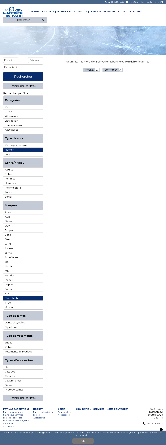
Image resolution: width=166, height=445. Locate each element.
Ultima (9, 307)
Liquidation (92, 11)
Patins (8, 107)
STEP (8, 293)
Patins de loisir (65, 412)
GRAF (8, 244)
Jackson (9, 248)
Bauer (8, 221)
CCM (7, 225)
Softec (9, 289)
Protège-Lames (14, 389)
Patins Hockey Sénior (43, 412)
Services (109, 11)
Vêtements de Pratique (18, 351)
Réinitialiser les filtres (23, 86)
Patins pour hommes (13, 415)
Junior (8, 192)
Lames (8, 111)
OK (83, 441)
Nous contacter (129, 11)
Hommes (10, 183)
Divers (8, 385)
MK (7, 271)
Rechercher (23, 76)
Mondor (9, 275)
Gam (7, 239)
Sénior (8, 196)
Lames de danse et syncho (16, 421)
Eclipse (9, 230)
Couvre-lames (13, 380)
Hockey (66, 11)
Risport (9, 284)
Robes (8, 347)
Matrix (8, 266)
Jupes (8, 342)
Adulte (9, 169)
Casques (10, 371)
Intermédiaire (13, 187)
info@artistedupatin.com (144, 2)
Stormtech (11, 298)
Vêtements (11, 116)
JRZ (7, 262)
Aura (7, 216)
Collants (9, 376)
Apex (8, 212)
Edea (8, 234)
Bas (7, 367)
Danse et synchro (15, 322)
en (161, 11)
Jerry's (8, 253)
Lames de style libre (12, 418)
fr (157, 11)
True (8, 302)
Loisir (78, 11)
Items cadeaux (13, 125)
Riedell (9, 280)
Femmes (10, 178)
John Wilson (12, 257)
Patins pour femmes (12, 412)
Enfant (9, 174)
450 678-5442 (116, 2)
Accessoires (11, 129)
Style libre (11, 327)
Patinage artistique (44, 11)
